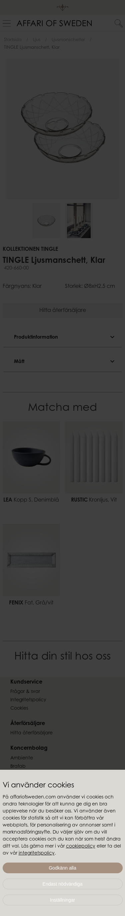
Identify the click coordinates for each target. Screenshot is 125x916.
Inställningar (62, 900)
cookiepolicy (80, 846)
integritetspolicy (37, 853)
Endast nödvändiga (63, 884)
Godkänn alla (62, 868)
